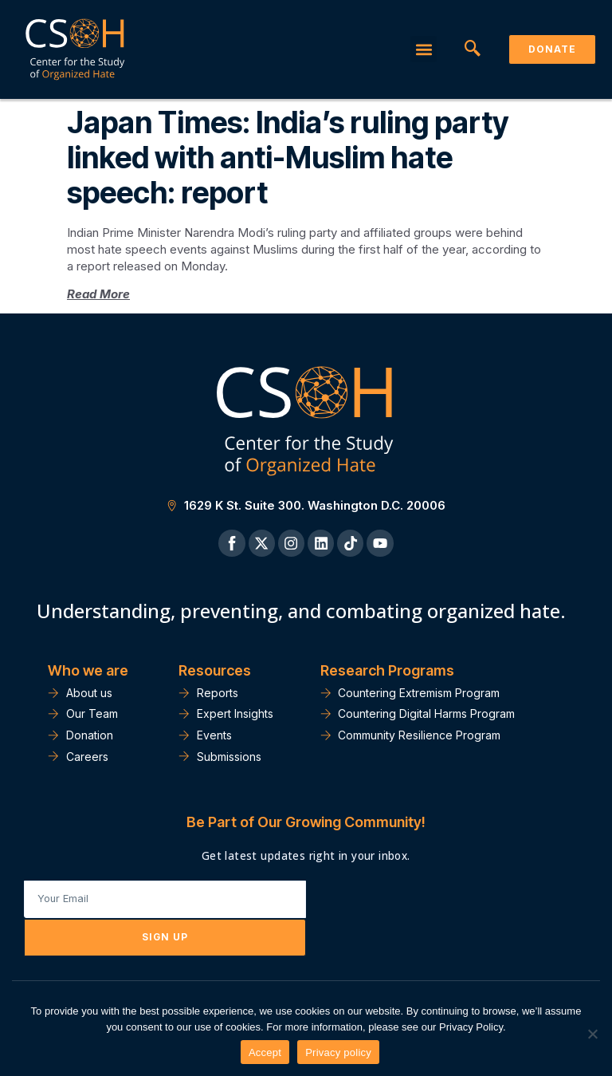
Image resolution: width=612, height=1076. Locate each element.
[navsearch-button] (472, 49)
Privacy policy (338, 1052)
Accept (265, 1052)
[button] (423, 49)
